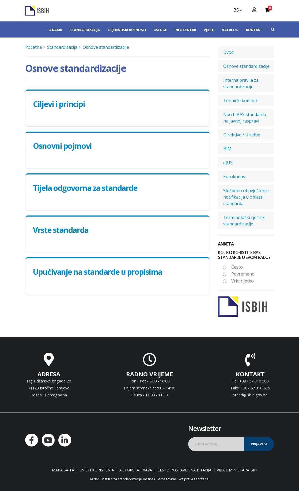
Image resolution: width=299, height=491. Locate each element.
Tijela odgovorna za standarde (85, 188)
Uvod (228, 52)
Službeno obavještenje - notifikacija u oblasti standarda (247, 197)
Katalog (230, 29)
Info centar (185, 29)
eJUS (228, 163)
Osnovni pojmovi (62, 145)
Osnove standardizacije (106, 47)
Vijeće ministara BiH (237, 470)
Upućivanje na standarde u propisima (97, 271)
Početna (33, 47)
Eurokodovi (234, 177)
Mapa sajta (63, 470)
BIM (227, 149)
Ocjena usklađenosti (127, 29)
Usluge (160, 29)
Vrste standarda (60, 230)
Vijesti (209, 29)
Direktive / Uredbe (241, 135)
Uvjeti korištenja (97, 470)
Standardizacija (85, 29)
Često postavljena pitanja (184, 470)
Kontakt (254, 29)
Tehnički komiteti (240, 100)
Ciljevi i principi (59, 104)
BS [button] (237, 10)
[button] (270, 29)
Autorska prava (135, 470)
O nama (55, 29)
